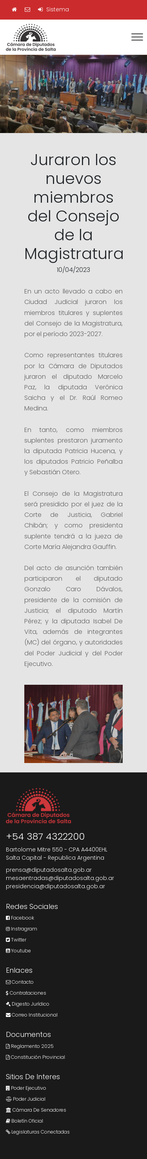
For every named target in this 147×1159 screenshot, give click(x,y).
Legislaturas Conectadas (38, 1131)
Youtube (18, 950)
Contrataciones (26, 993)
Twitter (16, 939)
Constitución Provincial (35, 1057)
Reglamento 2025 (30, 1046)
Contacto (20, 982)
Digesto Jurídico (27, 1004)
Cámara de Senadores (36, 1110)
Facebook (20, 917)
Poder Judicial (25, 1099)
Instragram (21, 928)
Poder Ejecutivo (26, 1088)
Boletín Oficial (24, 1121)
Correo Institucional (32, 1014)
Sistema (53, 9)
